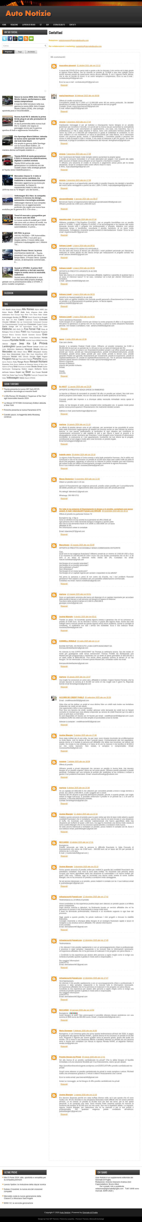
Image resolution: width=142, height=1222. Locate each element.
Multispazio (6, 356)
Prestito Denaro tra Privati (70, 1057)
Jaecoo (5, 344)
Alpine (37, 309)
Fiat (38, 329)
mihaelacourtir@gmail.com (70, 897)
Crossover (31, 324)
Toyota (27, 375)
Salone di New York (40, 364)
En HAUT (63, 387)
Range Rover (23, 362)
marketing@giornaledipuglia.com (89, 46)
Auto (23, 312)
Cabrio (21, 319)
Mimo (25, 352)
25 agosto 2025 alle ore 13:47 (79, 677)
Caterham (29, 320)
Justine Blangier (66, 617)
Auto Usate (42, 315)
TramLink (34, 375)
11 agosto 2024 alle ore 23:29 (79, 387)
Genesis (18, 335)
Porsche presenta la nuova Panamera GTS (22, 410)
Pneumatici (22, 359)
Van (45, 375)
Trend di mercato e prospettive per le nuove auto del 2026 (30, 216)
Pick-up (15, 359)
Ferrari (32, 329)
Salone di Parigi (7, 366)
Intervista (44, 340)
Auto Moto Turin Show (29, 315)
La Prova (40, 343)
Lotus (4, 349)
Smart (39, 366)
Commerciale (27, 322)
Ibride (22, 340)
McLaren (44, 349)
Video (4, 378)
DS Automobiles (26, 326)
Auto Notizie (65, 1212)
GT (41, 24)
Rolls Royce (14, 364)
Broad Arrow (37, 317)
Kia (28, 343)
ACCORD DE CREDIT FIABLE (71, 697)
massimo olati (65, 219)
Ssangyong (16, 369)
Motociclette (15, 354)
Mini (30, 351)
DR (17, 326)
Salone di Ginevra (26, 364)
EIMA (45, 326)
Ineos (34, 340)
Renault (34, 361)
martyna (62, 424)
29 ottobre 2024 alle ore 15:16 (83, 455)
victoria (62, 122)
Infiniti (38, 340)
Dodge (11, 326)
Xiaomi (27, 378)
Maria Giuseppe (65, 1031)
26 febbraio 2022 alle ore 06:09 (87, 96)
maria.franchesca (66, 96)
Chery (36, 320)
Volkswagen (13, 377)
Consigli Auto (22, 324)
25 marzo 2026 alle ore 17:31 (93, 1057)
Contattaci (55, 32)
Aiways (18, 309)
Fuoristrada (35, 332)
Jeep (21, 343)
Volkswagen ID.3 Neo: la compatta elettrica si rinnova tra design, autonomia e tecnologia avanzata (29, 198)
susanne (62, 761)
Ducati (35, 326)
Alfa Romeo (28, 309)
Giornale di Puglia (90, 1212)
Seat (15, 366)
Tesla (12, 375)
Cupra (39, 324)
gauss (61, 339)
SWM (4, 375)
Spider (45, 366)
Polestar (29, 359)
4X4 (3, 309)
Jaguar (13, 344)
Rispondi (64, 85)
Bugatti (44, 317)
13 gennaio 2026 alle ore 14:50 (82, 1010)
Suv (47, 24)
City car (19, 322)
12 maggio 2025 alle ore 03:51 (79, 594)
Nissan (14, 356)
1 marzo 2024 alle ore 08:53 (84, 268)
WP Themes (54, 1219)
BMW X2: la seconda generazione (18, 1203)
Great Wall (16, 337)
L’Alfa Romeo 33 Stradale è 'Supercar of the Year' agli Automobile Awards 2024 (25, 397)
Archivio (31, 52)
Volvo (22, 378)
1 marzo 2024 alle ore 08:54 (84, 317)
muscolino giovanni (67, 66)
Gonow (38, 335)
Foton (29, 332)
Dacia (4, 326)
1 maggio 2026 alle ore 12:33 (85, 1095)
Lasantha (70, 1219)
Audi (16, 312)
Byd (7, 320)
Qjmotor (44, 359)
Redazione (14, 24)
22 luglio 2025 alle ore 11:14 (88, 641)
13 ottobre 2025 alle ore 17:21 (81, 842)
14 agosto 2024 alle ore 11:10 (79, 424)
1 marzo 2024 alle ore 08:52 (84, 246)
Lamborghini (8, 346)
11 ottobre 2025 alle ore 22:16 (85, 814)
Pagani (44, 356)
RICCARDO (64, 842)
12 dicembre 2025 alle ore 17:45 (95, 940)
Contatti (72, 24)
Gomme (31, 335)
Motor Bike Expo (28, 354)
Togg (16, 375)
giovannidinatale (66, 199)
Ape (46, 309)
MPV (45, 354)
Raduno (9, 362)
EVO (19, 329)
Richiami (42, 361)
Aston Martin (7, 312)
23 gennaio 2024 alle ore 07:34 (84, 219)
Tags (20, 52)
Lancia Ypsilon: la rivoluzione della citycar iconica (25, 1184)
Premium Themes (82, 1219)
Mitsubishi (37, 352)
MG (15, 352)
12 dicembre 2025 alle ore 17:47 (95, 978)
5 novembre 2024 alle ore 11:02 (87, 479)
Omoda (32, 356)
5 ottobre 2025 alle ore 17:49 (85, 735)
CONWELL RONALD (67, 641)
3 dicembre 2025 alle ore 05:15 (86, 867)
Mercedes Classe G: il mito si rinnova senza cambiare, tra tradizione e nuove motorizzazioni (29, 178)
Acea (14, 309)
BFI (20, 317)
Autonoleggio (7, 317)
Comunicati (37, 322)
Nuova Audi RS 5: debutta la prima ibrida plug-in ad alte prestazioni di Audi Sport (30, 119)
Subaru (12, 372)
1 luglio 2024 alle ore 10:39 (76, 339)
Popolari (8, 52)
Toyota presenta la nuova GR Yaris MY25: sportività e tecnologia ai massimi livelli (22, 390)
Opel (39, 356)
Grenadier (24, 337)
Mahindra (10, 349)
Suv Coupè (36, 372)
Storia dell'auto (59, 24)
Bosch (30, 317)
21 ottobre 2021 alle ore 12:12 (88, 66)
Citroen (13, 322)
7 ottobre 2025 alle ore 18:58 (78, 761)
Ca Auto (14, 320)
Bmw (24, 317)
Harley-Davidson (35, 337)
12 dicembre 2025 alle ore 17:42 (95, 897)
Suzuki (44, 372)
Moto (8, 354)
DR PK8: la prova (22, 233)
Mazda (36, 349)
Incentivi (28, 340)
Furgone (44, 332)
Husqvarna (6, 340)
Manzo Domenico (66, 479)
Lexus (35, 346)
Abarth (8, 309)
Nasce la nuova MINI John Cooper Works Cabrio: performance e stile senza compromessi (30, 99)
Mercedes (7, 351)
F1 (22, 329)
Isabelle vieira (65, 455)
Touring (20, 375)
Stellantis (38, 369)
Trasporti (41, 375)
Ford (23, 331)
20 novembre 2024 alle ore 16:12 (115, 511)
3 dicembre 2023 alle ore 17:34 (78, 122)
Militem (19, 352)
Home (4, 24)
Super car (20, 372)
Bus (3, 320)
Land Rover (27, 346)
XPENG (32, 378)
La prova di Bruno (28, 24)
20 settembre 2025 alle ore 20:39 (98, 697)
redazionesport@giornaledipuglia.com (74, 40)
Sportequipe (6, 369)
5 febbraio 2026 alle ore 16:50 (85, 1031)
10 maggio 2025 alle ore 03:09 (82, 545)
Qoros (4, 362)
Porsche (37, 359)
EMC (14, 329)
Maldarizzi (20, 349)
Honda (44, 337)
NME (20, 356)
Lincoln (41, 347)
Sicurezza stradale (24, 366)
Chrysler (5, 322)
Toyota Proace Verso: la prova (28, 250)
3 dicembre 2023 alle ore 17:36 (78, 154)
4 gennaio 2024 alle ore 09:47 (86, 199)
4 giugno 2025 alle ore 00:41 (85, 617)
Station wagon (27, 369)
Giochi (24, 335)
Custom (44, 324)
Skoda (34, 366)
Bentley (16, 317)
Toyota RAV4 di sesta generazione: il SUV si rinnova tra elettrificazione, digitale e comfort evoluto (30, 158)
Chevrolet (43, 319)
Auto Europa (15, 315)
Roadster (5, 364)
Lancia (18, 346)
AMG (42, 309)
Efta (40, 326)
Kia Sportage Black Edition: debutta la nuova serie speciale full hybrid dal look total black (30, 138)
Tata (8, 375)
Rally (15, 362)
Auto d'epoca (31, 312)
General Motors (8, 335)
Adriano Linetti (65, 246)
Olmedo (25, 356)
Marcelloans (64, 545)
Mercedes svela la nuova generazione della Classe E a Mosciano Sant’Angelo (22, 1197)
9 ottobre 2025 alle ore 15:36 (78, 788)
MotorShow (39, 354)
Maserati (28, 349)
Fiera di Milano (14, 332)
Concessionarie (11, 324)
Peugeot (6, 359)
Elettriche (7, 329)
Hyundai (14, 340)
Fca (26, 329)
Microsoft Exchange (97, 1219)
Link (46, 347)
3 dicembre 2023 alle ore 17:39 (78, 180)
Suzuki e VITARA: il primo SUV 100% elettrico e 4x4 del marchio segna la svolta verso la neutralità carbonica (29, 271)
